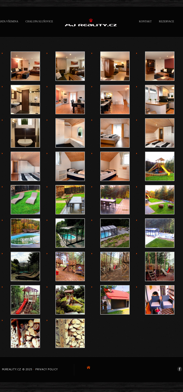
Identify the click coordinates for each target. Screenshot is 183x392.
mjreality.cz (11, 369)
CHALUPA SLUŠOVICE (39, 21)
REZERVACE (166, 21)
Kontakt (145, 21)
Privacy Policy (46, 369)
